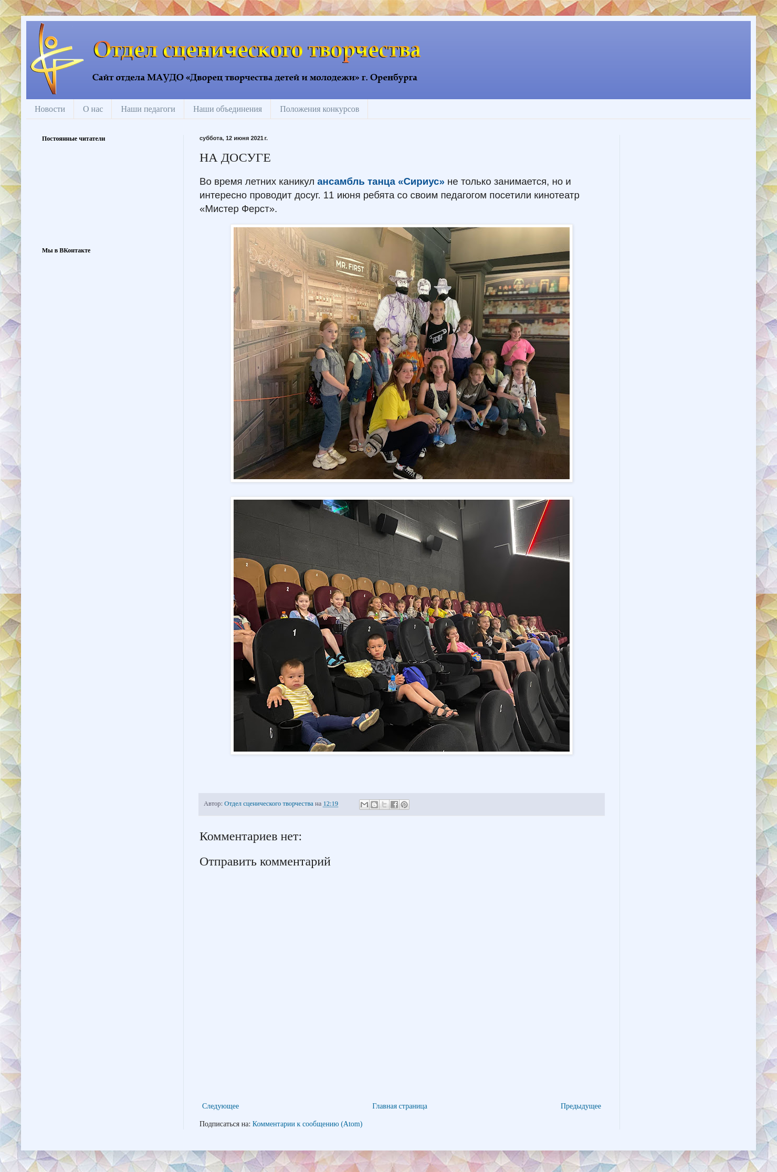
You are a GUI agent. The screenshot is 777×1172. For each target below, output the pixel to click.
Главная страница (399, 1106)
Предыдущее (581, 1106)
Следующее (220, 1106)
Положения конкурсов (319, 108)
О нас (93, 108)
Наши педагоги (148, 108)
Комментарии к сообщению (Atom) (308, 1124)
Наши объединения (227, 108)
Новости (50, 108)
